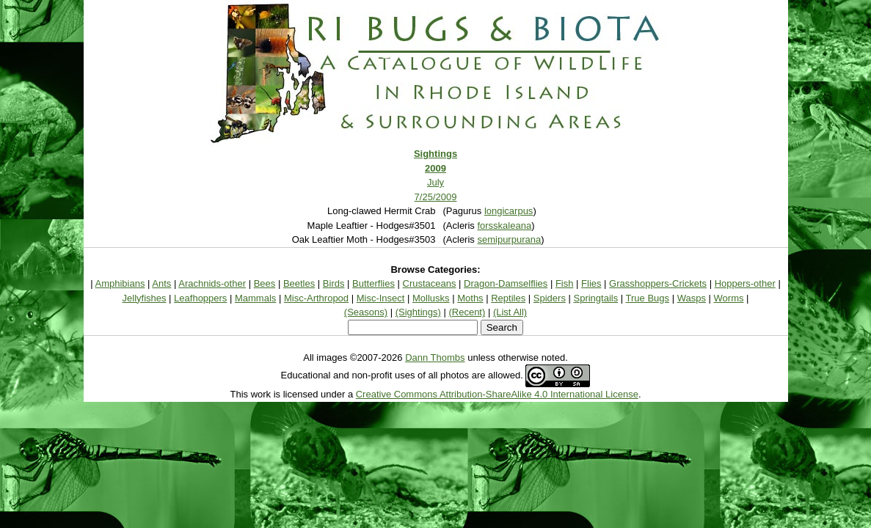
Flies (591, 283)
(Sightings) (418, 312)
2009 (435, 168)
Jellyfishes (145, 298)
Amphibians (120, 283)
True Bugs (648, 298)
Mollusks (431, 298)
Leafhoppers (200, 298)
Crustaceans (429, 283)
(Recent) (466, 312)
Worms (729, 298)
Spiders (549, 298)
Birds (334, 283)
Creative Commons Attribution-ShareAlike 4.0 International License (497, 394)
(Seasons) (365, 312)
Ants (161, 283)
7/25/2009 (436, 196)
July (435, 182)
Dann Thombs (434, 357)
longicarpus (508, 210)
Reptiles (508, 298)
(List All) (510, 312)
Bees (265, 283)
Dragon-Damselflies (505, 283)
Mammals (255, 298)
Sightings (435, 153)
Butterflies (373, 283)
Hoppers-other (745, 283)
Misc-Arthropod (316, 298)
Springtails (596, 298)
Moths (470, 298)
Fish (564, 283)
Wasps (691, 298)
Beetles (299, 283)
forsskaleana (504, 225)
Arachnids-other (212, 283)
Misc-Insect (381, 298)
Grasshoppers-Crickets (658, 283)
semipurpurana (509, 239)
